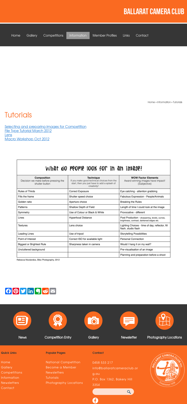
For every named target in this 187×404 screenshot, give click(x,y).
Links (126, 35)
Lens (8, 84)
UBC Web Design (153, 378)
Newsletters (10, 332)
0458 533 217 (102, 312)
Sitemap (23, 378)
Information (78, 35)
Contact (142, 35)
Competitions (53, 35)
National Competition (63, 311)
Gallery (32, 35)
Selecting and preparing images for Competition (45, 75)
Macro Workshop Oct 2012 (27, 88)
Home (15, 35)
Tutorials (177, 51)
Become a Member (61, 317)
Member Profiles (105, 35)
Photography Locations (64, 332)
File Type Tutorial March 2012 (28, 79)
